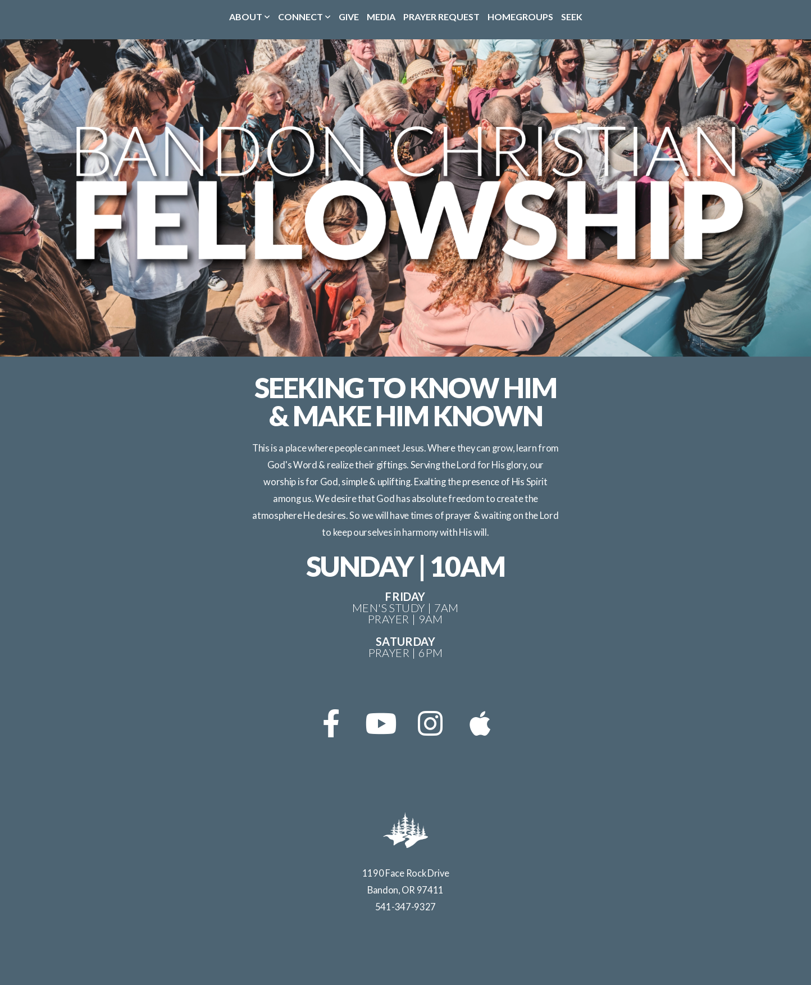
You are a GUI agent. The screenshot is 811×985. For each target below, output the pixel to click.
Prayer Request (441, 16)
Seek (571, 16)
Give (349, 16)
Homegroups (520, 16)
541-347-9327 (405, 907)
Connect (304, 16)
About (249, 16)
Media (381, 16)
